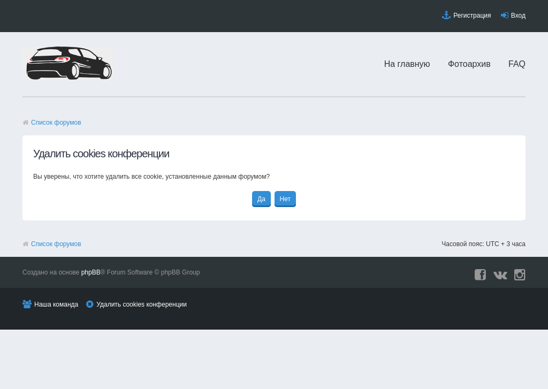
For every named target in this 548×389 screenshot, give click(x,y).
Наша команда (56, 304)
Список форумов (56, 122)
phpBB (91, 272)
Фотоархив (469, 63)
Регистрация (472, 15)
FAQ (517, 63)
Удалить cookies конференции (141, 304)
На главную (407, 63)
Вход (518, 15)
